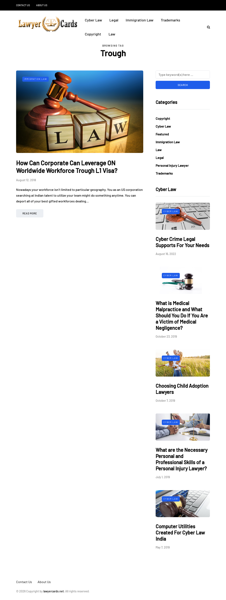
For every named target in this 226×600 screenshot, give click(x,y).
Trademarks (170, 20)
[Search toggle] (207, 27)
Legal (113, 20)
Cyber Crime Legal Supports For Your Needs (182, 242)
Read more (29, 213)
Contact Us (23, 5)
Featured (162, 134)
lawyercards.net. (54, 591)
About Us (41, 5)
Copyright (93, 34)
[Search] (183, 74)
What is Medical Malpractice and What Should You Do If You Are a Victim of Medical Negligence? (182, 315)
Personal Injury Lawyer (172, 165)
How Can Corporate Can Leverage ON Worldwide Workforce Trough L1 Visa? (66, 166)
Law (112, 34)
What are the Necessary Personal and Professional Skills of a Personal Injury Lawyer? (181, 459)
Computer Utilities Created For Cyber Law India (180, 532)
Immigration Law (139, 20)
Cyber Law (93, 20)
